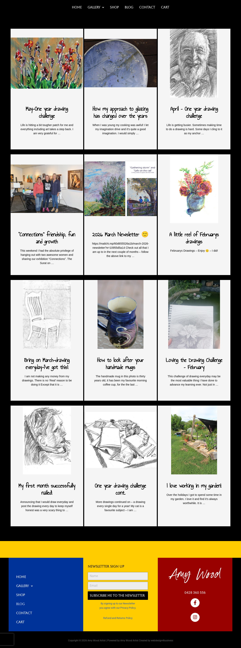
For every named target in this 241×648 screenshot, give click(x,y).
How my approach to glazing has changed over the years (120, 112)
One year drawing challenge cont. (120, 489)
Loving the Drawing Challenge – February (194, 363)
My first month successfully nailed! (46, 489)
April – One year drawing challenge (194, 112)
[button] (96, 7)
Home (77, 7)
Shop (114, 7)
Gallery (96, 7)
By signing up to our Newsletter (118, 603)
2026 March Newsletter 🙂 (120, 234)
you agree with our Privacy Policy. (118, 607)
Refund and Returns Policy (117, 618)
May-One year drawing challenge (47, 112)
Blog (129, 7)
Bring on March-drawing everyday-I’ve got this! (46, 363)
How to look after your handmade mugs (120, 363)
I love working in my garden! (194, 485)
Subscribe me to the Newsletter (117, 595)
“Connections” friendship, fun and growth (46, 238)
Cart (165, 7)
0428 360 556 (195, 593)
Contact (147, 7)
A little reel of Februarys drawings (194, 238)
